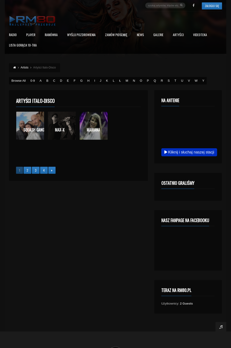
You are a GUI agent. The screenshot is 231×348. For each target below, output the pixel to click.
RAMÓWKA (51, 35)
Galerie (158, 35)
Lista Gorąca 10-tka (23, 45)
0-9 (32, 80)
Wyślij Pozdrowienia (81, 35)
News (140, 35)
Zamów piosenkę (116, 35)
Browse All (18, 80)
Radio (13, 35)
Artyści (178, 35)
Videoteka (200, 35)
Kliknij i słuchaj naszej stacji (189, 152)
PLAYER (30, 35)
